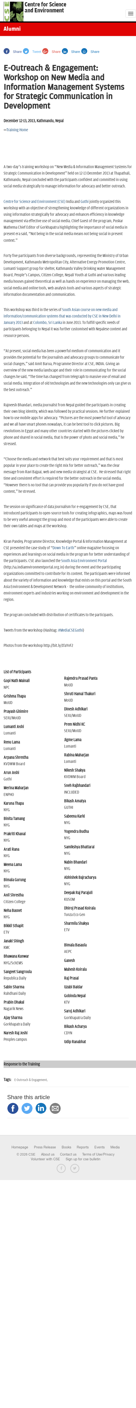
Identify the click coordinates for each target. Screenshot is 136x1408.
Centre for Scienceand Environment (45, 7)
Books (66, 1147)
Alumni (12, 29)
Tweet (32, 52)
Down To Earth (63, 548)
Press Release (45, 1147)
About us (47, 1154)
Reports (83, 1147)
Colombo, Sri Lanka (47, 322)
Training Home (17, 130)
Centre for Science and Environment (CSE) (34, 201)
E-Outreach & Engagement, (31, 1080)
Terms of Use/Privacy (98, 1154)
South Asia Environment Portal (84, 560)
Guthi (85, 201)
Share (13, 52)
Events (99, 1147)
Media (115, 1147)
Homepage (19, 1147)
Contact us (68, 1154)
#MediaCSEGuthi (70, 630)
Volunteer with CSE (45, 1159)
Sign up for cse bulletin (83, 1159)
